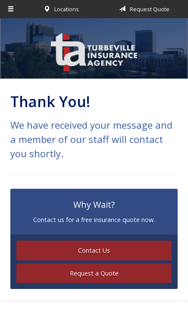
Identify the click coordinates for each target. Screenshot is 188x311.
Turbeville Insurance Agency (94, 52)
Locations (60, 9)
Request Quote (142, 9)
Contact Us (94, 250)
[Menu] (11, 9)
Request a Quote (94, 273)
